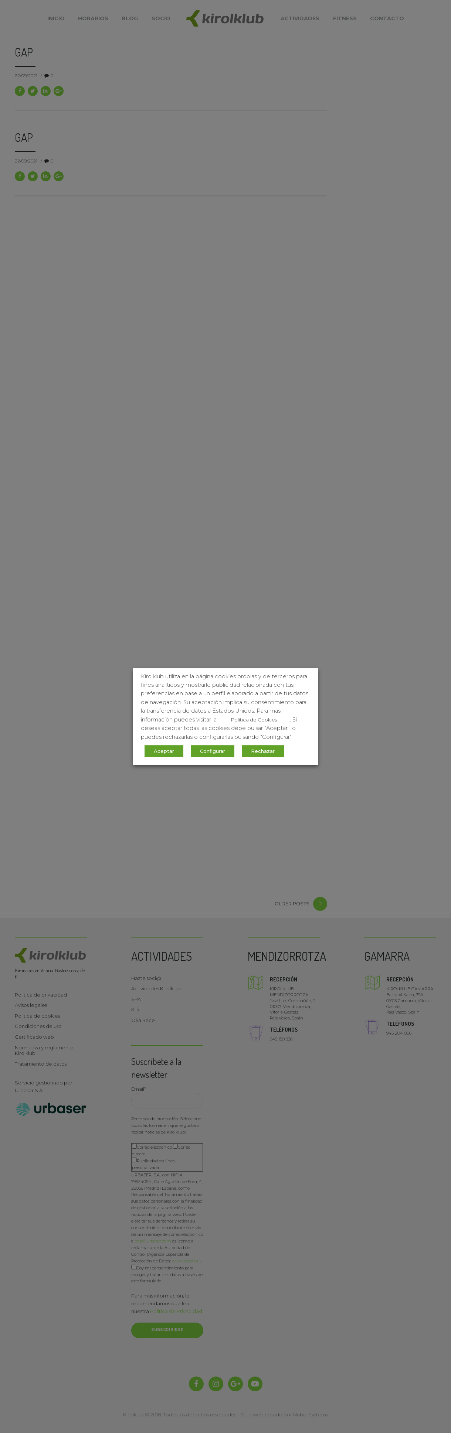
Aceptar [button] (164, 751)
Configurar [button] (212, 751)
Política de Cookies (254, 720)
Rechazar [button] (263, 751)
